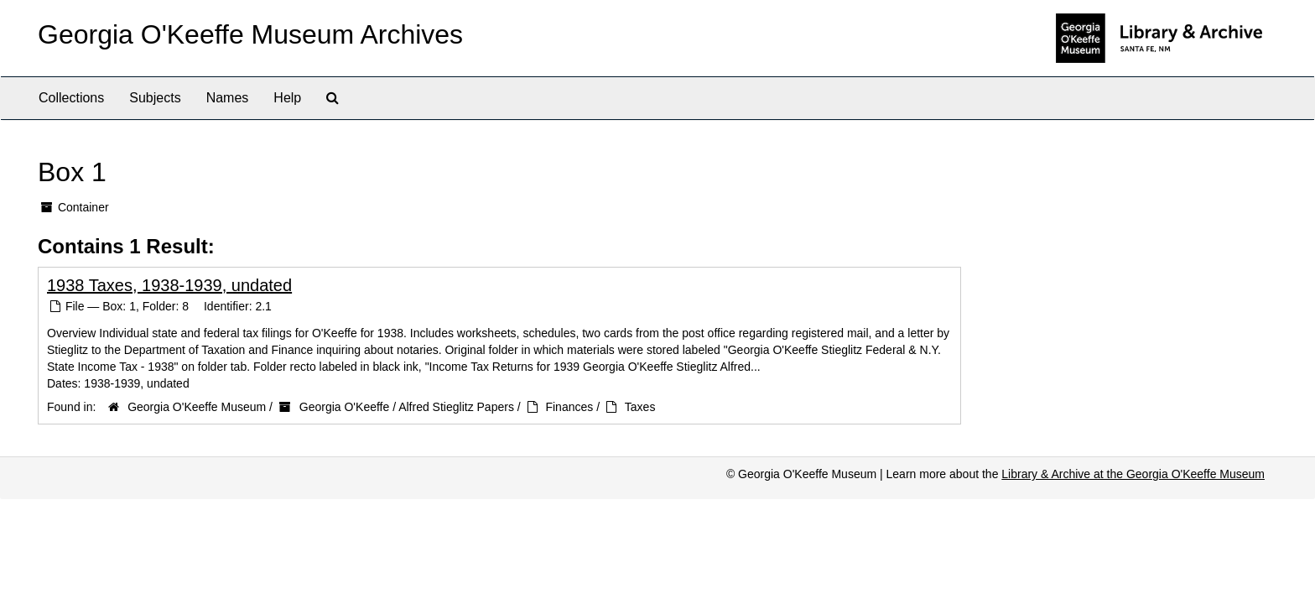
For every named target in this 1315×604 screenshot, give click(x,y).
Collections (71, 98)
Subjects (154, 98)
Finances (569, 407)
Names (227, 98)
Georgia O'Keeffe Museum (196, 407)
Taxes (640, 407)
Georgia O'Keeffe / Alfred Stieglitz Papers (406, 407)
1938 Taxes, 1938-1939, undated (169, 285)
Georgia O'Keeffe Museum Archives (250, 34)
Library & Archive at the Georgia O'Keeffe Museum (1133, 474)
